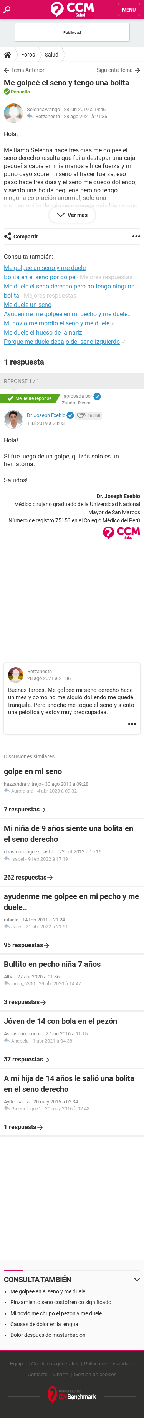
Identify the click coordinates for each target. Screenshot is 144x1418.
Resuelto (20, 92)
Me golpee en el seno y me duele (47, 1291)
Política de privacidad (108, 1363)
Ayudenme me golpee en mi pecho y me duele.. (67, 314)
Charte (60, 1374)
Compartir (25, 236)
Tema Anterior (28, 70)
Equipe (17, 1363)
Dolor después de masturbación (48, 1335)
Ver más (77, 215)
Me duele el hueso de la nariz (43, 332)
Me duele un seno (27, 304)
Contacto (38, 1374)
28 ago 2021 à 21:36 (85, 116)
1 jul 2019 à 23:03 (46, 423)
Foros (28, 55)
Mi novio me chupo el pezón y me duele (56, 1313)
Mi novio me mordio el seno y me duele (56, 323)
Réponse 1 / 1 (22, 381)
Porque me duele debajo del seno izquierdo (62, 341)
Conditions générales (54, 1363)
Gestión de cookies (95, 1374)
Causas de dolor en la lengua (44, 1324)
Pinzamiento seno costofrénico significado (60, 1302)
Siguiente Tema (115, 70)
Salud (51, 55)
